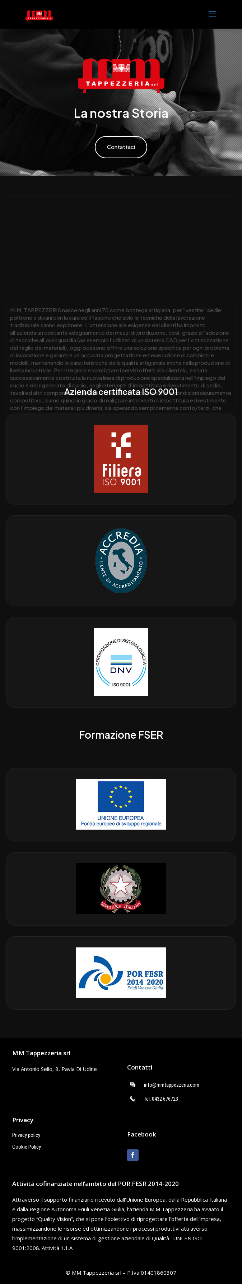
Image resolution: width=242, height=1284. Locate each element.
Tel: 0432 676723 (161, 1099)
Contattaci (121, 146)
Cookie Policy (26, 1147)
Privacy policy (26, 1135)
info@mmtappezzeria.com (171, 1085)
